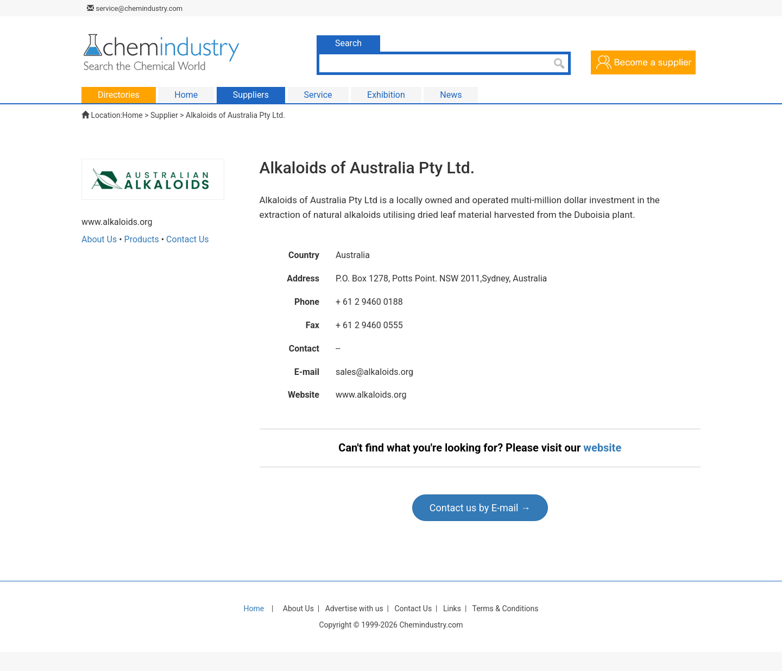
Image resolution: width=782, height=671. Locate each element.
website (602, 447)
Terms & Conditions (505, 608)
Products (141, 239)
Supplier (164, 115)
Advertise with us (354, 608)
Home (132, 115)
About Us (99, 239)
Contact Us (187, 239)
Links (452, 608)
